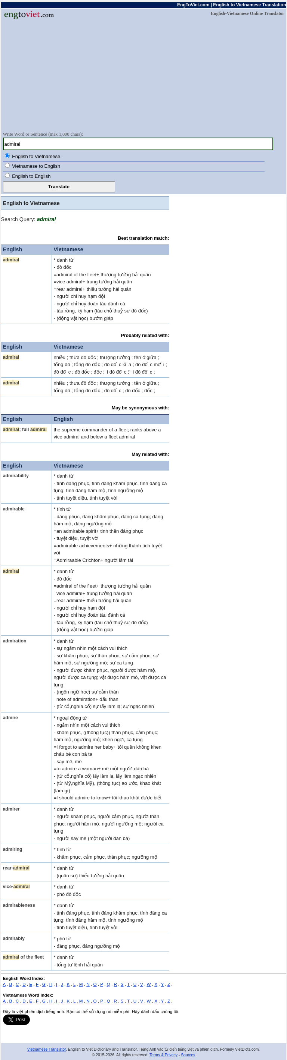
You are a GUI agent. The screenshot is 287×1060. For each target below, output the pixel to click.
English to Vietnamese (36, 156)
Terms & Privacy (163, 1055)
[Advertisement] (143, 75)
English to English (31, 176)
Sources (188, 1055)
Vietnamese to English (36, 166)
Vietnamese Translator (46, 1049)
